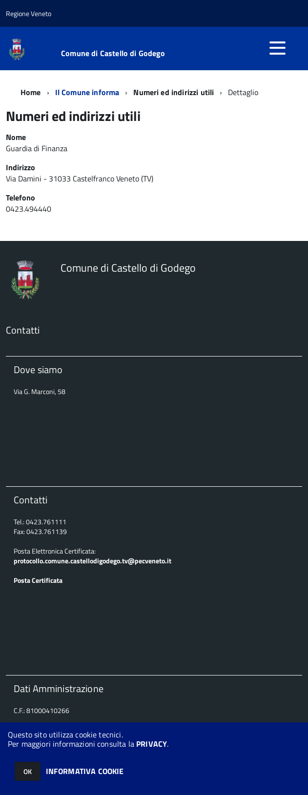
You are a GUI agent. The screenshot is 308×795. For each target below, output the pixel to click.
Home (31, 92)
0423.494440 (29, 209)
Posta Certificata (38, 580)
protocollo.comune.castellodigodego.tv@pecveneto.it (92, 561)
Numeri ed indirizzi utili (173, 92)
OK (27, 771)
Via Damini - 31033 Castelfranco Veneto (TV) (79, 178)
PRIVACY (151, 744)
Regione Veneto (28, 13)
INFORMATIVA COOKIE (85, 771)
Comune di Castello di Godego (113, 53)
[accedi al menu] (277, 48)
